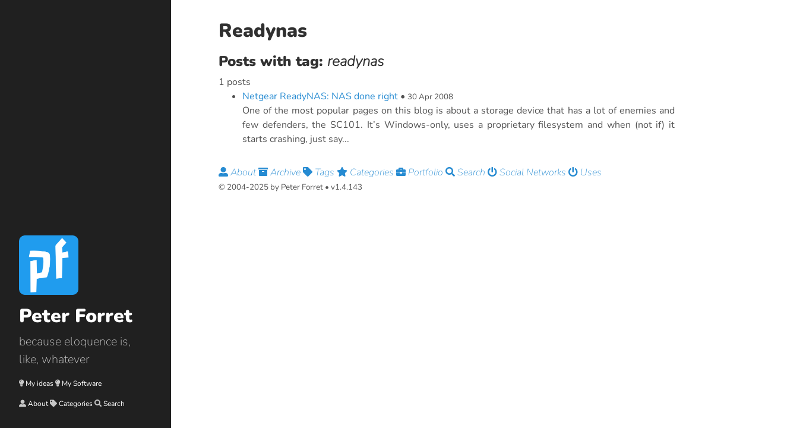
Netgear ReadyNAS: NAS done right (320, 96)
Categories (76, 403)
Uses (585, 172)
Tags (320, 172)
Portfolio (420, 172)
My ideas (39, 383)
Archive (280, 172)
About (38, 403)
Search (114, 403)
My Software (82, 383)
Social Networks (528, 172)
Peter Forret (75, 316)
